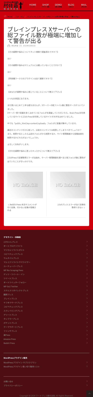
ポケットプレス (10, 322)
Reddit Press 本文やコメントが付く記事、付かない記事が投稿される (22, 207)
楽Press (7, 335)
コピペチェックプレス (13, 254)
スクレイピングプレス (13, 310)
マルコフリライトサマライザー (17, 262)
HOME (32, 4)
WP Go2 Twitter (11, 286)
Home (9, 16)
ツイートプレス (10, 278)
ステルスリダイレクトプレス (16, 290)
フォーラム (19, 16)
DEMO (58, 4)
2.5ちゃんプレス (11, 241)
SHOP (45, 4)
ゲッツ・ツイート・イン (14, 274)
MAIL (84, 4)
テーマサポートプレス (13, 326)
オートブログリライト (13, 245)
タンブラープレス (11, 318)
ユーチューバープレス (13, 266)
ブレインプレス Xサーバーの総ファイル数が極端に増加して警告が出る (53, 16)
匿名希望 (14, 45)
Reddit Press (9, 343)
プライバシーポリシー (13, 385)
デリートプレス (10, 314)
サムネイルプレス (11, 258)
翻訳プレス (8, 294)
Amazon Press (10, 339)
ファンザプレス (10, 330)
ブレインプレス (10, 298)
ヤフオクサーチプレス (13, 302)
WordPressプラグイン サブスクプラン (20, 362)
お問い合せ (8, 381)
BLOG (71, 4)
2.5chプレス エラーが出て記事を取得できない (72, 206)
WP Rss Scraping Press (13, 270)
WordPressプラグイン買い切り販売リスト (22, 366)
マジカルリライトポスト (14, 250)
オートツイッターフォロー (15, 282)
